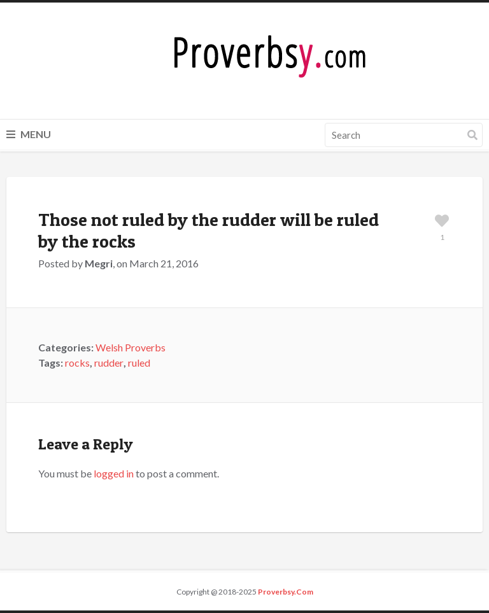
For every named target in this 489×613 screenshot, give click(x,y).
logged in (114, 473)
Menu (28, 134)
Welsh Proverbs (131, 347)
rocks (77, 362)
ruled (139, 362)
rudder (109, 362)
